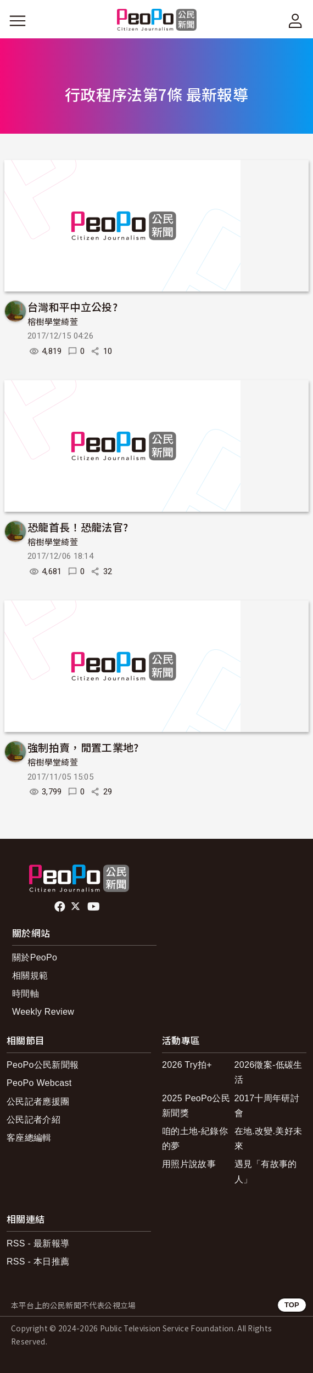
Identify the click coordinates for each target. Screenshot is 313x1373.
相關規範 (30, 975)
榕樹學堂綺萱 (52, 322)
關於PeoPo (34, 957)
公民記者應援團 (38, 1101)
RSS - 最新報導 (38, 1243)
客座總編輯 (29, 1137)
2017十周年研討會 (266, 1106)
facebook (60, 906)
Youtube (94, 906)
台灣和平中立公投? (72, 306)
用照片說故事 (189, 1164)
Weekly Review (43, 1011)
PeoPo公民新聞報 (43, 1064)
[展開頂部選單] (295, 21)
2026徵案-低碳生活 (268, 1072)
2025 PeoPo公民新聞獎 (196, 1106)
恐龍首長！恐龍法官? (77, 526)
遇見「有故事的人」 (265, 1171)
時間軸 (25, 993)
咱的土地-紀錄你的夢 (195, 1138)
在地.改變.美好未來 (268, 1138)
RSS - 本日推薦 (38, 1261)
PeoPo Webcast (39, 1083)
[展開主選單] (18, 21)
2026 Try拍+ (187, 1064)
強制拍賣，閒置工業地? (83, 747)
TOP (291, 1305)
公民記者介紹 (33, 1119)
